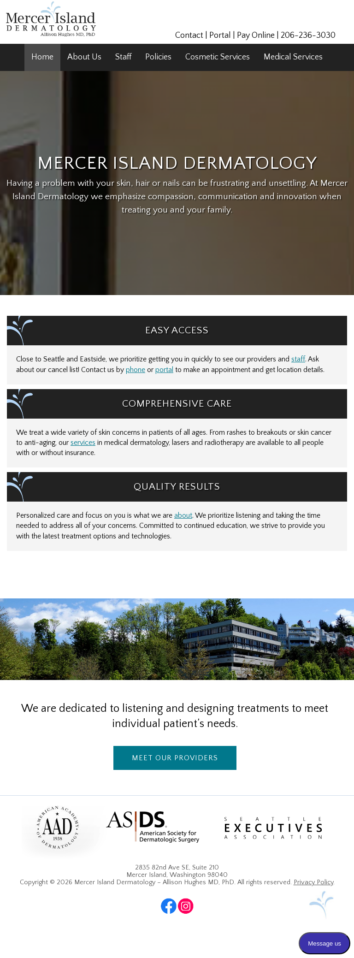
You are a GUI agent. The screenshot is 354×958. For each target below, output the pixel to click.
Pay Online (256, 35)
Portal (220, 35)
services (83, 443)
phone (135, 370)
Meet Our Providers (175, 758)
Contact (189, 35)
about (183, 516)
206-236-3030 (308, 35)
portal (164, 370)
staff (298, 359)
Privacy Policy (313, 882)
